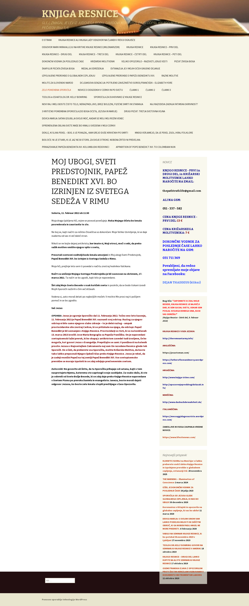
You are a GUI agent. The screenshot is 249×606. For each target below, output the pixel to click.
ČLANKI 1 (134, 89)
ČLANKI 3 (166, 89)
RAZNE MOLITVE (170, 75)
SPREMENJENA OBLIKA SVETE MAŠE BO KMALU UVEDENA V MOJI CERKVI (78, 125)
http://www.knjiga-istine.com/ (179, 377)
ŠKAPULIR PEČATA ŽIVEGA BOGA (58, 68)
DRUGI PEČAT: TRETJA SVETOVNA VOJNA (144, 111)
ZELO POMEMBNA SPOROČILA (56, 89)
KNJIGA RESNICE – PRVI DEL (164, 47)
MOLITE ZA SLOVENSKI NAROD (57, 82)
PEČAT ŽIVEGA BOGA (184, 61)
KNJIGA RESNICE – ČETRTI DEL (131, 54)
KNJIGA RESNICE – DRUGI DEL (57, 54)
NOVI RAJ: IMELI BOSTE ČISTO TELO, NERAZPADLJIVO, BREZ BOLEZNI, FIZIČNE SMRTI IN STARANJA (92, 104)
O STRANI (47, 40)
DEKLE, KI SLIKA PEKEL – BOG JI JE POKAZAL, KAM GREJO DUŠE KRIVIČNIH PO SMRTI (85, 132)
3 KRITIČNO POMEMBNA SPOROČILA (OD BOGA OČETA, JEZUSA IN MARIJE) (79, 111)
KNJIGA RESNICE (134, 47)
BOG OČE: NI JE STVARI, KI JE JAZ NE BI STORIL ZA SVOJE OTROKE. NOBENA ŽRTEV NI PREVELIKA (91, 139)
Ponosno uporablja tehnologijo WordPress (64, 599)
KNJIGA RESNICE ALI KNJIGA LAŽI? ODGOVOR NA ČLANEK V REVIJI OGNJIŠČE (96, 40)
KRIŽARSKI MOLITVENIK (103, 61)
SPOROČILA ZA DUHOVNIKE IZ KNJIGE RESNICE (118, 97)
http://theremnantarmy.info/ (178, 338)
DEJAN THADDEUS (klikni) (182, 282)
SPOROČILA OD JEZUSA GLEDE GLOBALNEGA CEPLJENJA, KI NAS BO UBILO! (181, 499)
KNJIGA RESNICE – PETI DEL (168, 54)
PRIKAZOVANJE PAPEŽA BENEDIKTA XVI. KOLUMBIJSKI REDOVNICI (75, 146)
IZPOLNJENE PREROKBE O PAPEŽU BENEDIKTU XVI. (128, 75)
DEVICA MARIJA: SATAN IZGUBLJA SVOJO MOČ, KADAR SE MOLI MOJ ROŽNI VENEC (83, 118)
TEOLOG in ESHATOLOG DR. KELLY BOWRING (64, 97)
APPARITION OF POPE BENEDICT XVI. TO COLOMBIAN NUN (145, 146)
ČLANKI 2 (150, 89)
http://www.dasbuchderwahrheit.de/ (182, 402)
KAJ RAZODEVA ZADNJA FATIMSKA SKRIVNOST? (174, 104)
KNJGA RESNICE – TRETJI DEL (94, 54)
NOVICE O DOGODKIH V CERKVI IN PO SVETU (100, 89)
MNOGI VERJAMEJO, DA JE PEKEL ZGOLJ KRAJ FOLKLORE (164, 132)
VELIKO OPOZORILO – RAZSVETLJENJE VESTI (144, 61)
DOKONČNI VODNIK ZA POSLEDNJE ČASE (63, 61)
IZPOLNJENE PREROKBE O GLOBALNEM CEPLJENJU (68, 75)
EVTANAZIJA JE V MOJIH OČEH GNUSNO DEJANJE (135, 68)
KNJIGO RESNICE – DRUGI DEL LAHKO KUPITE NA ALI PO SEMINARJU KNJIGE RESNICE (181, 560)
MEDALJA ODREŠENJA (92, 68)
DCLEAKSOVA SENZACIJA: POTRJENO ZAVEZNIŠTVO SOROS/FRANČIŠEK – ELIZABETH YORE (126, 82)
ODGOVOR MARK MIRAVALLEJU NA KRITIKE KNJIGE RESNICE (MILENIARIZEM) (81, 47)
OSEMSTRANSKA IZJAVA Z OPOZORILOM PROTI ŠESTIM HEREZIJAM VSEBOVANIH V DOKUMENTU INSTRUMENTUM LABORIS (183, 571)
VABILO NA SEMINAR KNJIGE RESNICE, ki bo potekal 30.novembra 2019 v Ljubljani (182, 537)
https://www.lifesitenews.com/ (179, 437)
